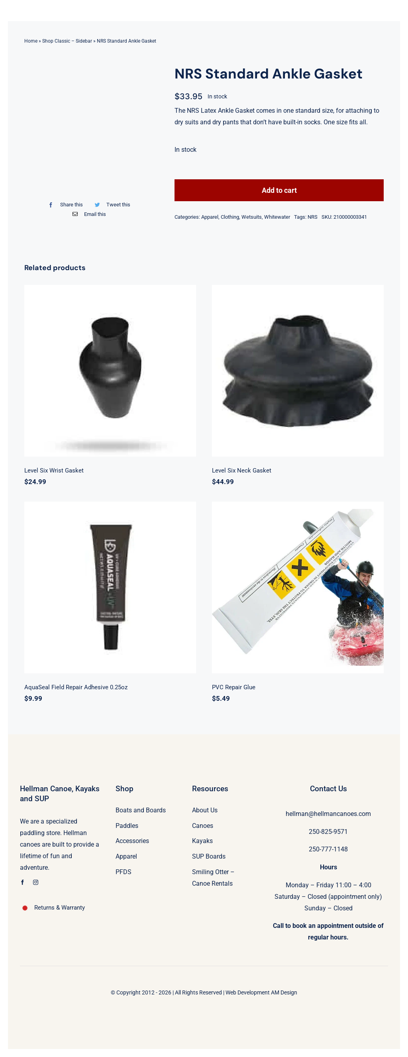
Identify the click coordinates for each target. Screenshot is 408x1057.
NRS (313, 217)
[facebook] (22, 882)
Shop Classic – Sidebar (67, 41)
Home (30, 41)
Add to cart (279, 190)
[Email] (87, 214)
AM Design (284, 992)
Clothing (230, 217)
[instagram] (35, 882)
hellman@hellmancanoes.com (328, 814)
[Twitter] (111, 204)
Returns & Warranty (59, 907)
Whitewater (277, 217)
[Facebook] (63, 204)
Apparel (209, 217)
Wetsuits (251, 217)
